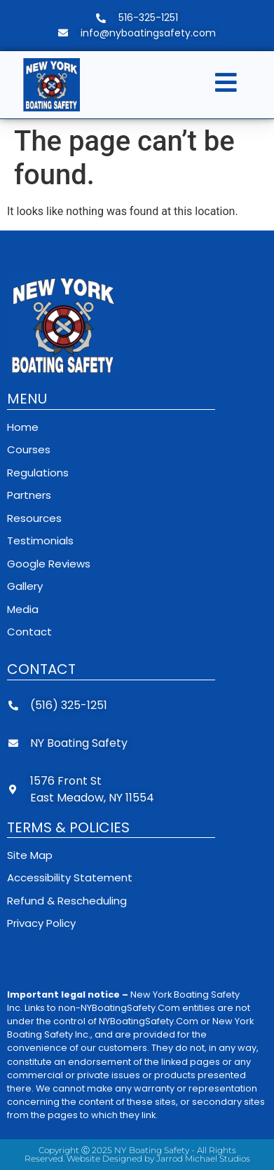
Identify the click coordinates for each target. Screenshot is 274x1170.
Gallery (25, 586)
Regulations (38, 472)
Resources (34, 518)
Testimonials (40, 540)
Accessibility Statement (69, 877)
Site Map (30, 855)
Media (23, 609)
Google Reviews (48, 563)
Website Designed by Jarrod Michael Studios (158, 1158)
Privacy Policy (41, 923)
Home (23, 427)
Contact (29, 631)
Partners (29, 495)
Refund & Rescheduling (67, 900)
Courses (28, 449)
